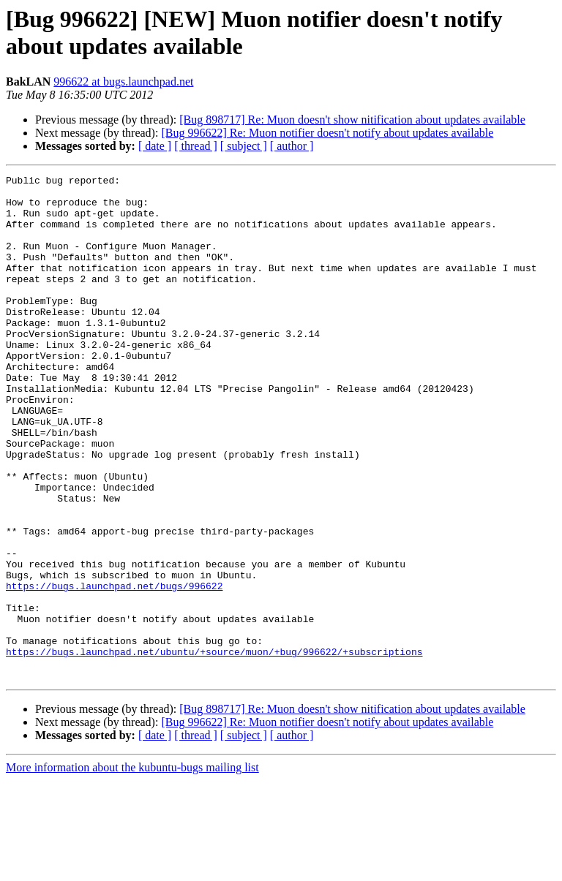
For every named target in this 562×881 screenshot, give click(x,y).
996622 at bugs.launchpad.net (123, 81)
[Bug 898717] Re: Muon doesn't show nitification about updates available (352, 119)
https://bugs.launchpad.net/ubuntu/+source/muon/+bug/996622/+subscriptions (214, 748)
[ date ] (154, 146)
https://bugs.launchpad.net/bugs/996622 (114, 669)
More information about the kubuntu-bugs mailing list (132, 868)
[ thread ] (195, 146)
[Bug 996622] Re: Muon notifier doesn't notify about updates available (327, 132)
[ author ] (292, 146)
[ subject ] (243, 146)
